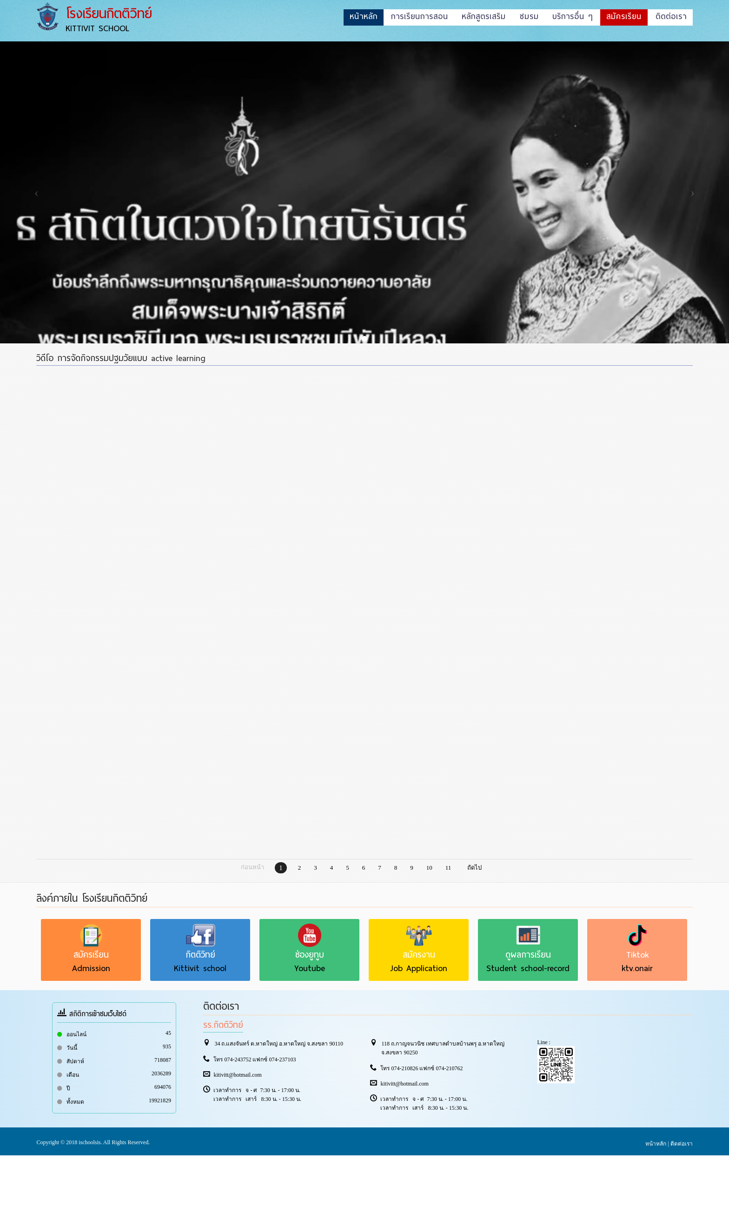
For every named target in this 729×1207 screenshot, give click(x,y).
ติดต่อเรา (681, 1143)
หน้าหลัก (655, 1143)
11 (448, 867)
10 (429, 867)
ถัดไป (474, 867)
